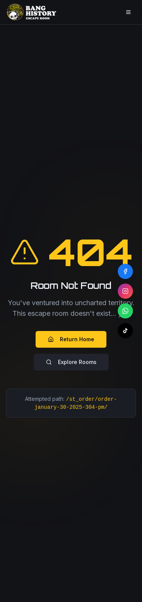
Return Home (71, 339)
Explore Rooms (71, 362)
